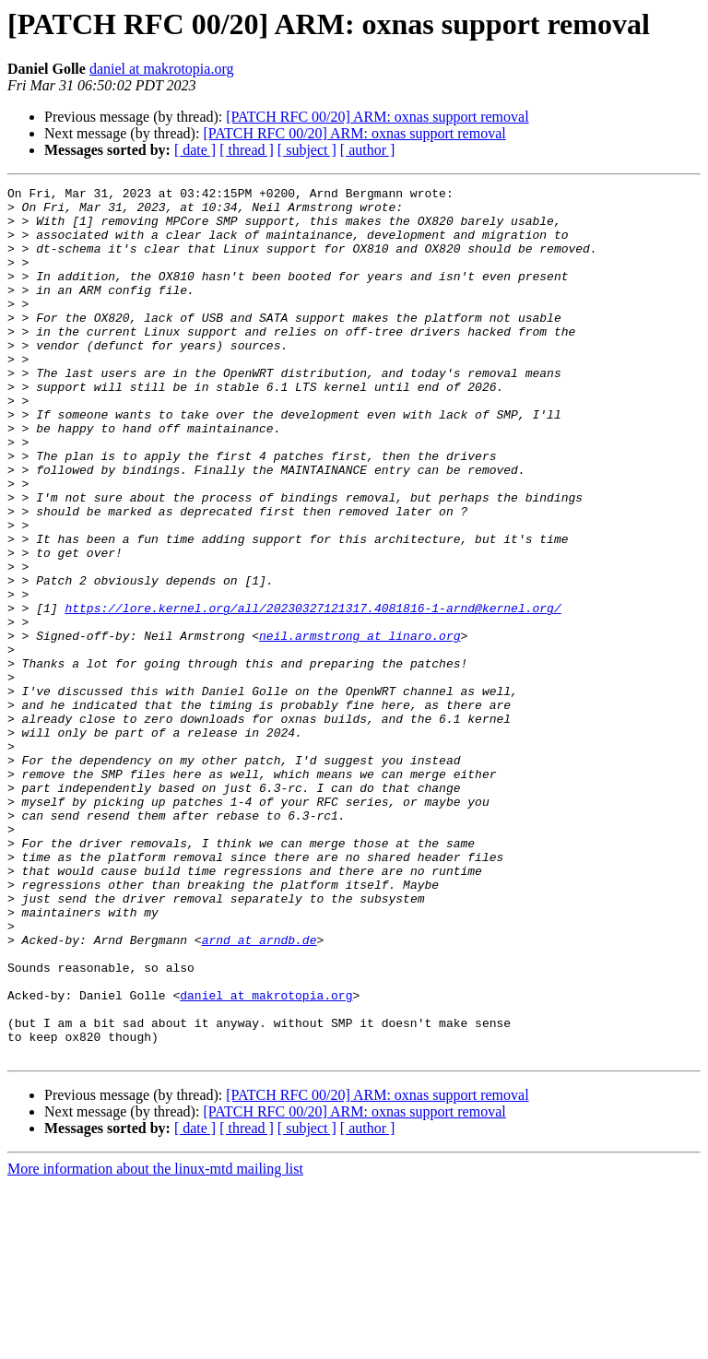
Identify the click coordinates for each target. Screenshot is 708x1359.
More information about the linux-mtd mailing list (155, 1343)
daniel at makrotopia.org (161, 69)
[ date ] (195, 150)
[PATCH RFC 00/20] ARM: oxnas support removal (377, 116)
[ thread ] (246, 150)
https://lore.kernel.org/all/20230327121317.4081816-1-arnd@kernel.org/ (312, 693)
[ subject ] (306, 150)
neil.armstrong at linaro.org (359, 726)
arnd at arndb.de (259, 1091)
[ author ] (367, 150)
